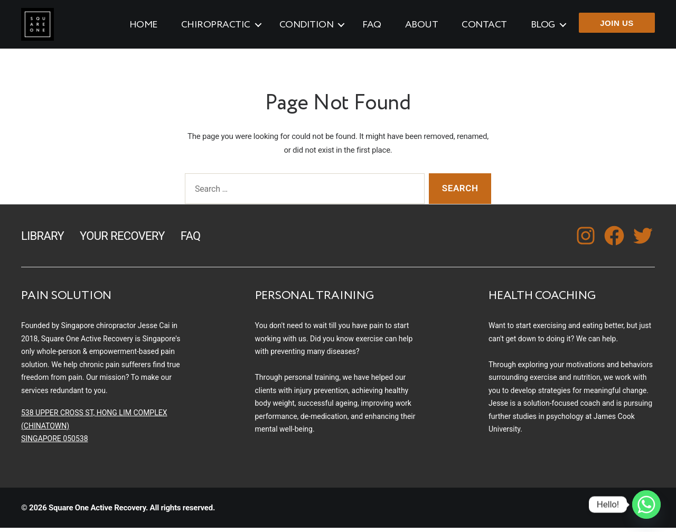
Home (143, 27)
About (421, 27)
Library (42, 239)
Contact (484, 27)
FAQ (371, 27)
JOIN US (617, 25)
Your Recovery (122, 239)
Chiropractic (215, 27)
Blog (543, 27)
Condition (306, 27)
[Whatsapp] (646, 504)
